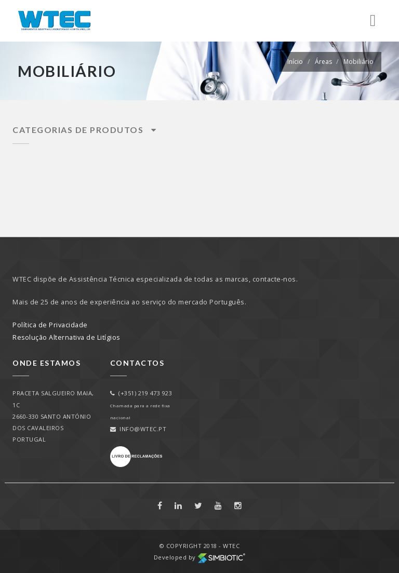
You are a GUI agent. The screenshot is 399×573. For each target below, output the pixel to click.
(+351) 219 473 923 (141, 393)
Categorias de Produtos (84, 130)
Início (295, 61)
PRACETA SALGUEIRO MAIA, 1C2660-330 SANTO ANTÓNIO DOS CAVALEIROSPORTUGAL (53, 416)
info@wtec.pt (138, 428)
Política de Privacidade (50, 324)
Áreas (323, 61)
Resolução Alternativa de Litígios (66, 336)
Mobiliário (358, 61)
